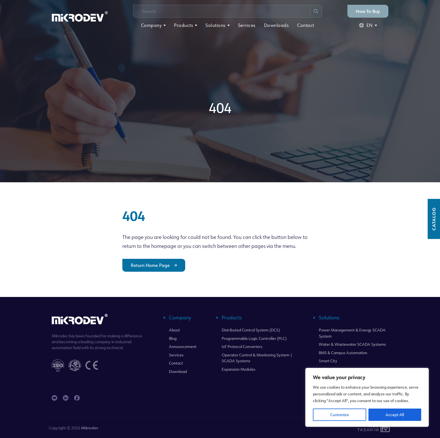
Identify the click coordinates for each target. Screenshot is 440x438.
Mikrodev (89, 427)
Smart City (328, 360)
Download (178, 371)
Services (247, 25)
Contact (305, 25)
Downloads (276, 25)
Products (183, 25)
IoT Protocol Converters (242, 346)
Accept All (395, 414)
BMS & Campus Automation (343, 352)
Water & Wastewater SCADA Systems (352, 344)
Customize (339, 414)
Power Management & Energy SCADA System (352, 333)
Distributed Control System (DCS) (251, 330)
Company (151, 25)
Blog (173, 338)
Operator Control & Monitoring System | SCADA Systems (257, 357)
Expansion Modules (238, 369)
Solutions (215, 25)
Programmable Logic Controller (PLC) (254, 338)
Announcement (182, 346)
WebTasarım (367, 428)
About (174, 330)
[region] (367, 397)
